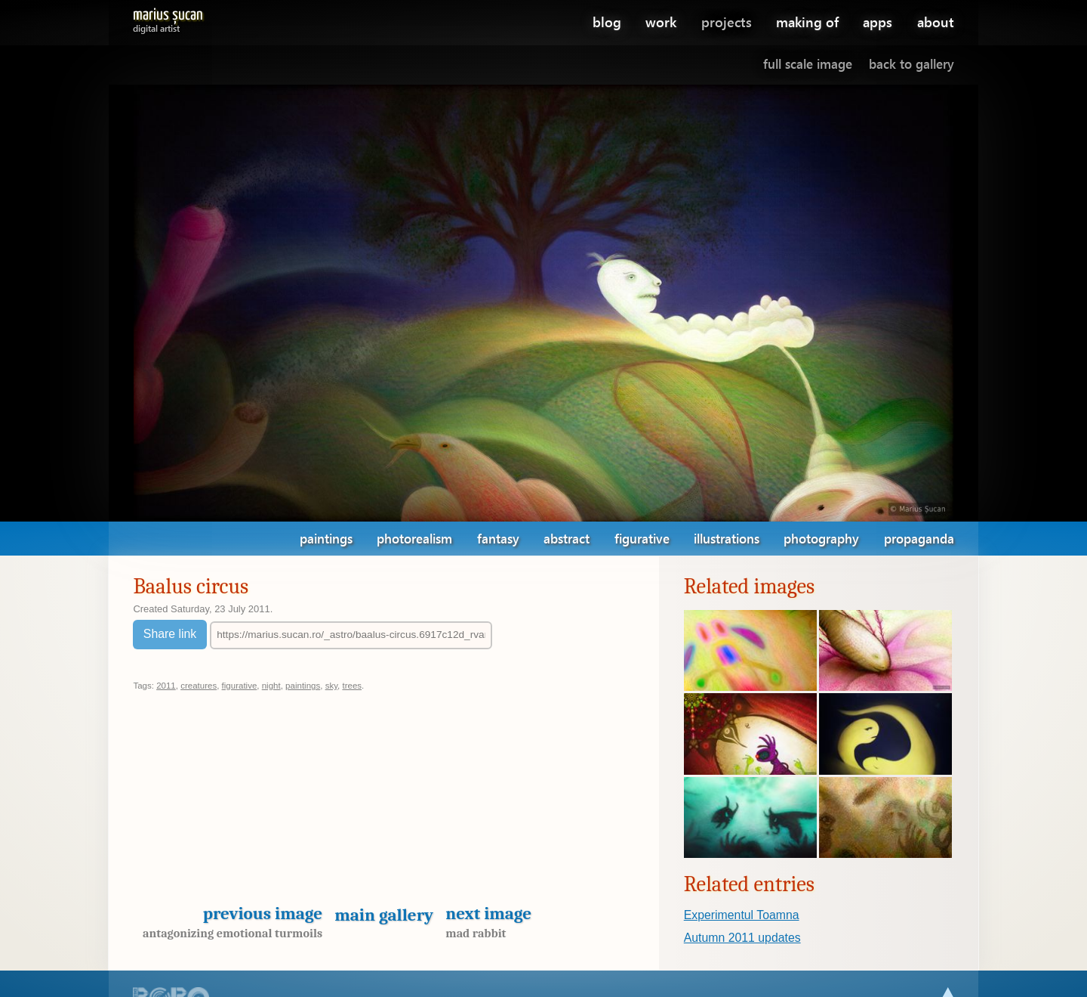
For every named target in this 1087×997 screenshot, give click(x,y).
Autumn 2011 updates (742, 937)
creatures (198, 685)
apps (877, 21)
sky (331, 685)
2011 (166, 685)
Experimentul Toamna (741, 915)
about (935, 21)
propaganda (919, 538)
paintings (326, 538)
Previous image (227, 921)
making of (807, 21)
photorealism (414, 538)
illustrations (726, 538)
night (271, 685)
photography (821, 538)
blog (607, 21)
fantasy (498, 538)
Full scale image (807, 64)
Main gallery (383, 915)
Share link (169, 633)
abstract (567, 538)
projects (726, 21)
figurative (642, 538)
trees (352, 685)
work (660, 21)
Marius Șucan (168, 18)
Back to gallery (911, 64)
